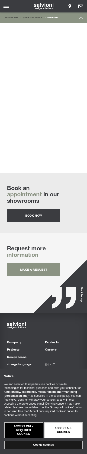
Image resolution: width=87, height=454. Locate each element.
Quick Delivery (32, 17)
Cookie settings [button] (43, 444)
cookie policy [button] (61, 395)
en (47, 364)
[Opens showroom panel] (69, 6)
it (53, 364)
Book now (33, 215)
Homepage (12, 17)
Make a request (33, 269)
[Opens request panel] (80, 6)
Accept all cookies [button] (63, 430)
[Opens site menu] (6, 6)
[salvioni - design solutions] (43, 6)
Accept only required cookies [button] (23, 430)
